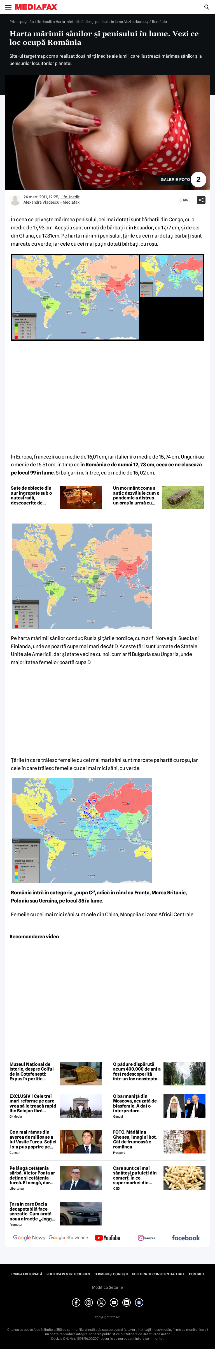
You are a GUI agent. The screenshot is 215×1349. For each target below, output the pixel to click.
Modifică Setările (107, 1287)
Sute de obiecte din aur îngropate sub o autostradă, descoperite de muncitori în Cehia (31, 495)
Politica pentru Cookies (68, 1274)
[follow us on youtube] (107, 1238)
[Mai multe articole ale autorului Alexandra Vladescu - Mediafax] (15, 200)
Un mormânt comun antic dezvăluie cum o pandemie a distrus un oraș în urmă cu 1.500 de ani (136, 495)
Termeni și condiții (111, 1274)
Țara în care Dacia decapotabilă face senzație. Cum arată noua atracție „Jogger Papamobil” (33, 1211)
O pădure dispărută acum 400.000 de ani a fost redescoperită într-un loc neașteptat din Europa (137, 1071)
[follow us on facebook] (185, 1238)
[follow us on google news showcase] (68, 1238)
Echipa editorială (26, 1274)
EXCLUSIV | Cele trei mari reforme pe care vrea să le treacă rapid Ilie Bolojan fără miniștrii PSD (33, 1103)
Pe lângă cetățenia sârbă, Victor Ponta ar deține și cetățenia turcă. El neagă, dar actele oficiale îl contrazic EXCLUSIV (32, 1175)
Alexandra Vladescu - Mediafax (52, 202)
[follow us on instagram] (146, 1238)
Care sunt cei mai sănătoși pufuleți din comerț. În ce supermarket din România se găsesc (135, 1175)
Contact (196, 1274)
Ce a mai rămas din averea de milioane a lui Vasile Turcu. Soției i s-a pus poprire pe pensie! (33, 1139)
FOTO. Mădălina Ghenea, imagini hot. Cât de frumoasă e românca (135, 1139)
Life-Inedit (44, 21)
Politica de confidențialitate (158, 1274)
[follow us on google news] (29, 1238)
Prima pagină (21, 21)
